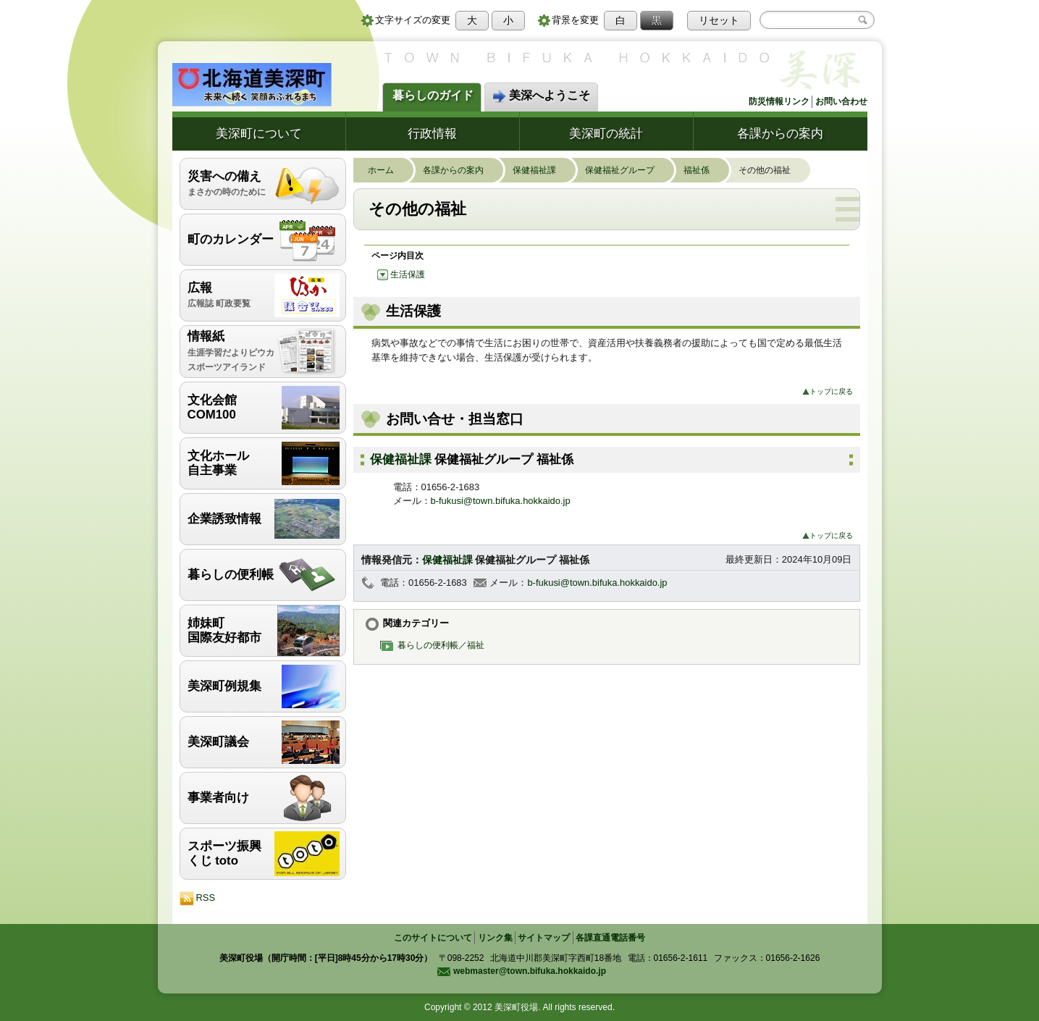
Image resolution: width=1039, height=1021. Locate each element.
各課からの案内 (780, 133)
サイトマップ (544, 938)
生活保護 (401, 274)
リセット (719, 20)
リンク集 (495, 938)
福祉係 (703, 170)
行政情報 (432, 133)
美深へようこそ (541, 96)
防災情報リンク (779, 101)
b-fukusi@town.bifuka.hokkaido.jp (501, 500)
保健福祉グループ (627, 170)
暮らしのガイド (433, 95)
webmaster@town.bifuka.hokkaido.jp (521, 971)
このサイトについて (433, 938)
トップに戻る (827, 391)
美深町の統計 (606, 133)
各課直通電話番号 (610, 938)
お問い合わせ (841, 101)
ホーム (388, 170)
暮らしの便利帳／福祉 (435, 645)
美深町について (259, 133)
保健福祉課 (542, 170)
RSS (198, 898)
